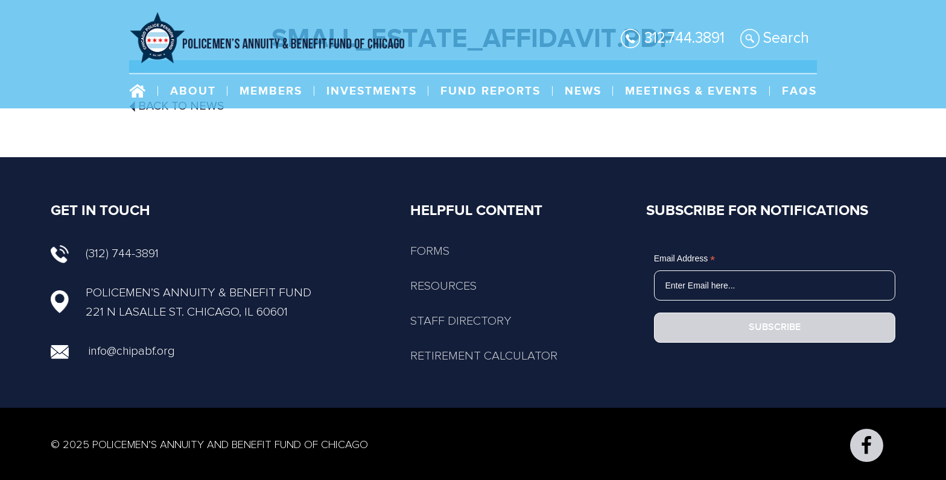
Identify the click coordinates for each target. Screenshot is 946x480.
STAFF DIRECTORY (461, 321)
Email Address (685, 258)
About (193, 91)
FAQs (799, 91)
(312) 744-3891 (105, 254)
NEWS (583, 91)
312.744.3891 (673, 38)
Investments (371, 91)
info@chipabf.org (132, 351)
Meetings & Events (691, 91)
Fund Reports (490, 91)
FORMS (429, 251)
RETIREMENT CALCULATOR (483, 356)
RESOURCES (443, 286)
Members (271, 91)
